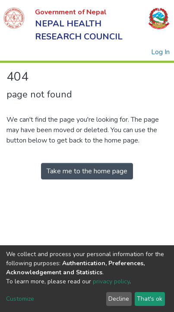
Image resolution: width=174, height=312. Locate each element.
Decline (118, 299)
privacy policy (111, 281)
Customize (20, 299)
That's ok (149, 299)
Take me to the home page (87, 171)
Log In (161, 52)
